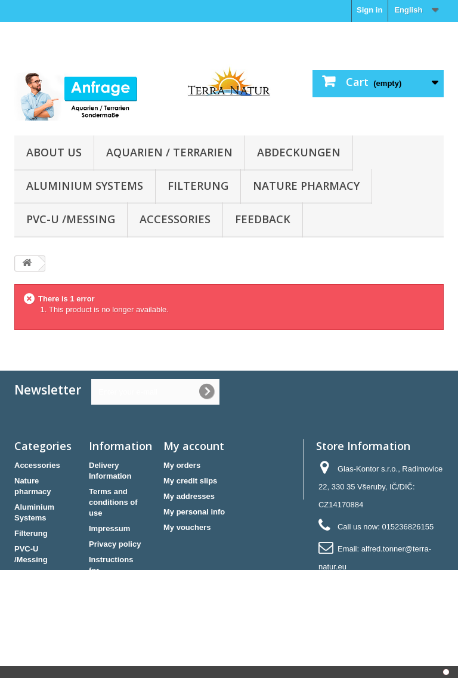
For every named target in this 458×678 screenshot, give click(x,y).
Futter (25, 575)
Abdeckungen (299, 152)
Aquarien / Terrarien (169, 152)
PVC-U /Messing (70, 219)
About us (54, 152)
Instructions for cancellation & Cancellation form (115, 581)
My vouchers (187, 527)
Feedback (262, 219)
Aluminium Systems (84, 185)
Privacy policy (115, 544)
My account (193, 446)
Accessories (175, 219)
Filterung (198, 185)
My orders (181, 465)
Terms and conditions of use (113, 502)
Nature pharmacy (306, 185)
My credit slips (190, 480)
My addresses (189, 496)
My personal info (194, 511)
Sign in (369, 9)
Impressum (109, 528)
